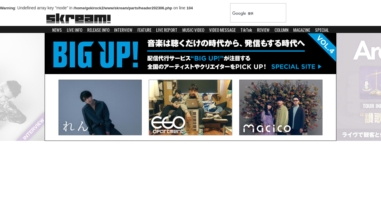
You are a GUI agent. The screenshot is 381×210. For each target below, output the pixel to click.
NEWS (57, 30)
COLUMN (282, 30)
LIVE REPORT (166, 30)
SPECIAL (322, 30)
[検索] (252, 13)
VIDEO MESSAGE (222, 30)
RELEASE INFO (98, 30)
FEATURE (144, 30)
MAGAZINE (301, 30)
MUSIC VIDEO (193, 30)
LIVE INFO (74, 30)
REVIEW (263, 30)
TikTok (246, 30)
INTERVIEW (123, 30)
